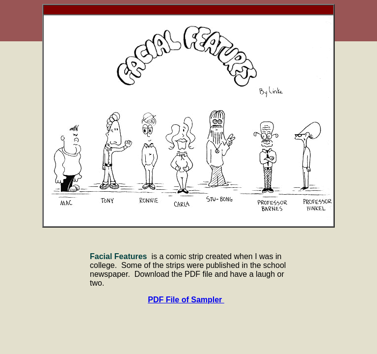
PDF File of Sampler (186, 299)
